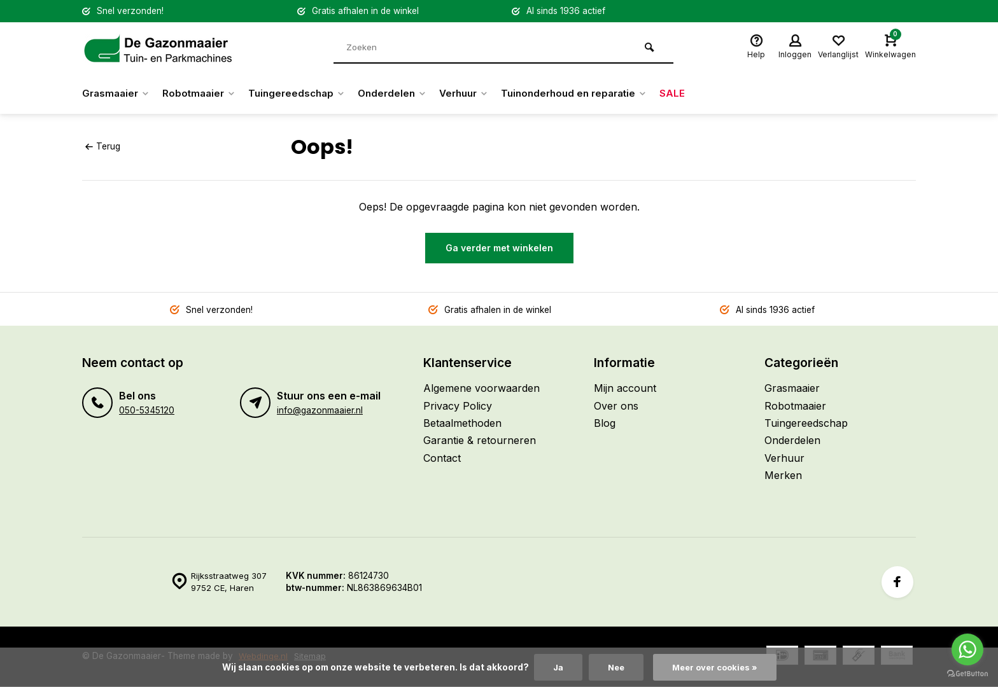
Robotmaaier (204, 93)
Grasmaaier (117, 93)
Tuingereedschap (305, 93)
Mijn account (625, 388)
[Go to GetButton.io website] (967, 674)
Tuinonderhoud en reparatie (597, 93)
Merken (783, 475)
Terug (102, 146)
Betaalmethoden (462, 423)
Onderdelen (405, 93)
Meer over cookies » (716, 667)
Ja (554, 667)
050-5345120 (146, 410)
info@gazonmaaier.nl (320, 410)
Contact (442, 458)
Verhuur (480, 93)
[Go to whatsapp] (967, 649)
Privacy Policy (457, 405)
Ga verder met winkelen (499, 247)
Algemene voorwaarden (481, 388)
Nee (614, 667)
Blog (604, 423)
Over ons (616, 405)
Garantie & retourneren (479, 440)
